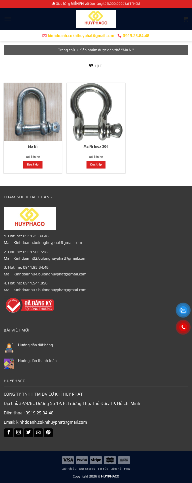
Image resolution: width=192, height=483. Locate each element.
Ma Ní (33, 146)
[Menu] (8, 19)
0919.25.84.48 (40, 412)
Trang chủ (66, 50)
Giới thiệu (69, 468)
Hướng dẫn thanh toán (37, 361)
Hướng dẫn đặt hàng (35, 345)
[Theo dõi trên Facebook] (9, 433)
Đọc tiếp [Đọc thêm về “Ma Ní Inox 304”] (96, 164)
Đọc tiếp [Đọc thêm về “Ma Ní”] (33, 164)
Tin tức (103, 468)
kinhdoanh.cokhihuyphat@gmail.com (51, 422)
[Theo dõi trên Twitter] (28, 433)
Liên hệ (116, 468)
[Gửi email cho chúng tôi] (38, 433)
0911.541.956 (35, 283)
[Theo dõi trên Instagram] (19, 433)
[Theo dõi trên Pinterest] (48, 433)
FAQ (127, 468)
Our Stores (87, 468)
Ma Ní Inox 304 (96, 146)
